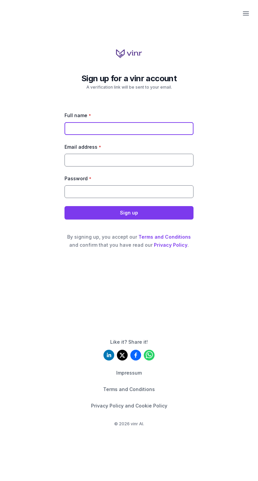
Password (77, 178)
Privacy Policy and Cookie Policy (129, 405)
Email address (82, 147)
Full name (77, 115)
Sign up (129, 212)
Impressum (129, 373)
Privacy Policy (170, 245)
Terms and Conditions (164, 237)
